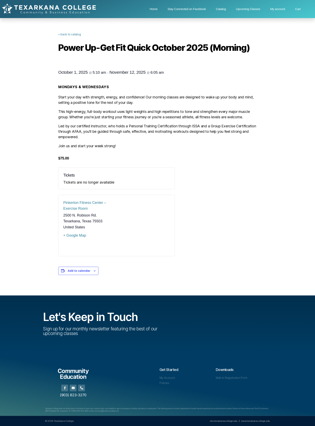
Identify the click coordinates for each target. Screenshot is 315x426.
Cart (298, 9)
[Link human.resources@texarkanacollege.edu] (104, 411)
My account (277, 9)
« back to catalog (69, 34)
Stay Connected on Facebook (187, 9)
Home (154, 9)
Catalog (221, 9)
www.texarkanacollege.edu (255, 420)
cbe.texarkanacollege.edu (224, 420)
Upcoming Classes (248, 9)
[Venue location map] (143, 225)
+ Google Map (74, 235)
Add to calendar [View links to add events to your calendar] (79, 270)
